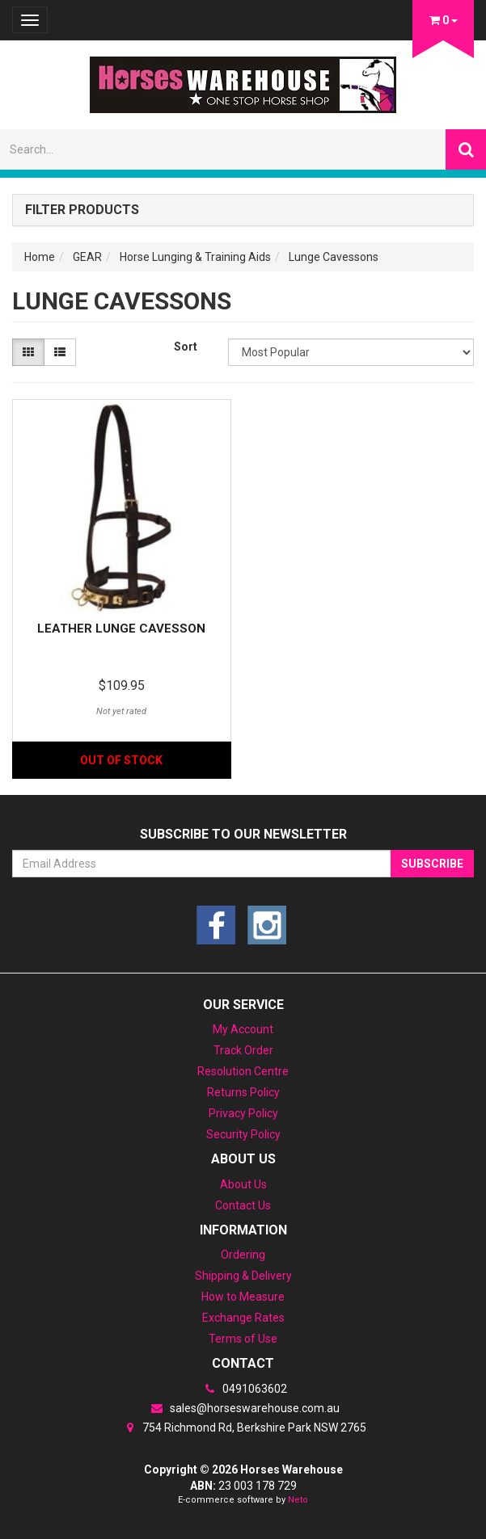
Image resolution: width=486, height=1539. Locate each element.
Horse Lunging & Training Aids (195, 256)
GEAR (87, 256)
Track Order (243, 1050)
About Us (243, 1184)
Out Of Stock (121, 760)
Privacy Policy (243, 1113)
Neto (298, 1500)
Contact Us (243, 1205)
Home (39, 256)
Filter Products (82, 210)
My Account (243, 1029)
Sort (185, 346)
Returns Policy (243, 1092)
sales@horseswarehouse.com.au (243, 1408)
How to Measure (243, 1296)
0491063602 (243, 1388)
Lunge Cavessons (333, 256)
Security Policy (243, 1134)
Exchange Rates (243, 1317)
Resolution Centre (243, 1071)
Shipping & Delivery (243, 1275)
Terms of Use (243, 1338)
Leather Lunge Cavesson (121, 628)
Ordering (243, 1254)
